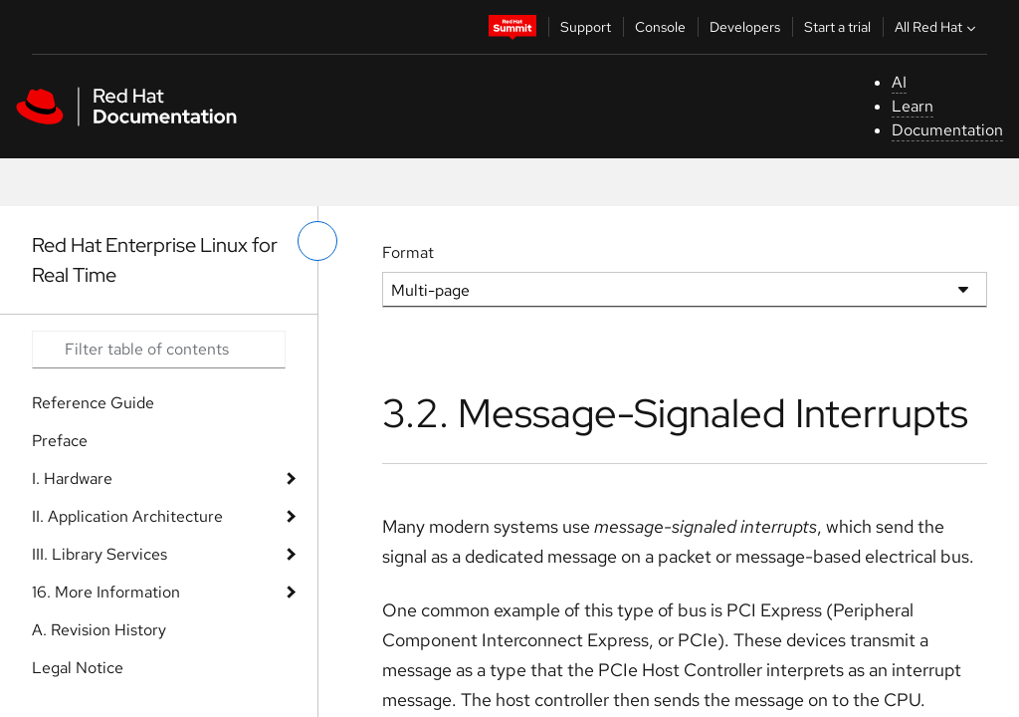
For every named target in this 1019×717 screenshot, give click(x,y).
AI (899, 82)
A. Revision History (99, 629)
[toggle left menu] (317, 241)
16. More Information (106, 592)
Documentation (947, 130)
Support (585, 27)
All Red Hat (937, 27)
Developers (745, 27)
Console (660, 27)
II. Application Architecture (127, 516)
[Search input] (159, 349)
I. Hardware (72, 478)
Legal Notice (77, 667)
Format (408, 252)
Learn (912, 106)
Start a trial (837, 27)
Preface (60, 440)
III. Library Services (99, 554)
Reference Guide (93, 402)
